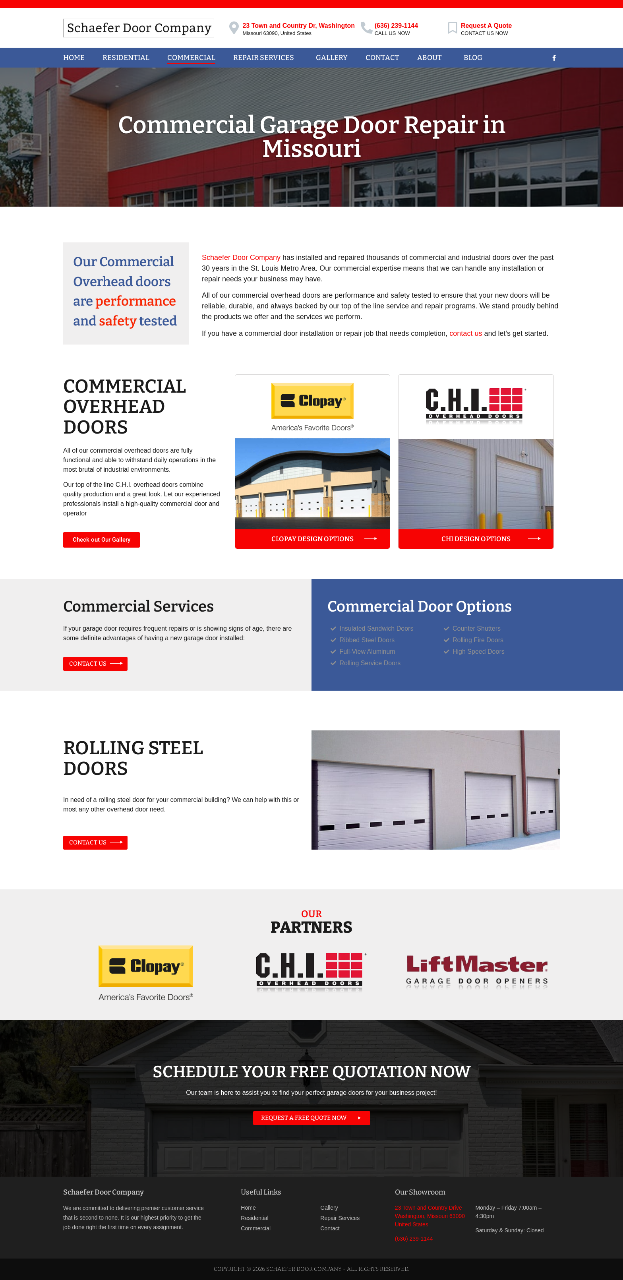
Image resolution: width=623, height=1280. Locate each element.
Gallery (332, 57)
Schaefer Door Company (241, 257)
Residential (126, 57)
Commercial (191, 57)
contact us (465, 333)
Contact (382, 57)
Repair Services (265, 57)
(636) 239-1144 (396, 25)
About (431, 57)
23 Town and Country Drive (428, 1207)
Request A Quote (486, 25)
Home (74, 57)
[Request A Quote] (453, 28)
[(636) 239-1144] (367, 28)
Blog (473, 57)
